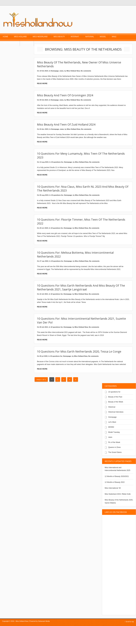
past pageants (10, 43)
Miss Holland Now (73, 71)
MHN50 (111, 427)
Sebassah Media (44, 621)
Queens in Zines (114, 447)
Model (103, 36)
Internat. (75, 36)
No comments (86, 71)
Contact (27, 43)
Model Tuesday (114, 432)
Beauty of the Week (115, 402)
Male (114, 36)
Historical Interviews (115, 412)
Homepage (55, 71)
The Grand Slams (115, 452)
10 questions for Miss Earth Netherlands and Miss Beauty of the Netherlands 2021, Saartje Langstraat (81, 287)
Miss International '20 (113, 488)
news (62, 71)
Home (5, 36)
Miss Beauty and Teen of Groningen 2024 (65, 95)
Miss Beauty (59, 36)
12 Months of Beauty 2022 (115, 482)
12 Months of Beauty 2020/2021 (117, 476)
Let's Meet (112, 422)
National (89, 36)
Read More (42, 84)
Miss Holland (20, 36)
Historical (111, 407)
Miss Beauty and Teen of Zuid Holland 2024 (66, 124)
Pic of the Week (114, 442)
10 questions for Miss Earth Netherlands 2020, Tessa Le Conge (79, 351)
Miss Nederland (40, 36)
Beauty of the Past (115, 397)
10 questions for (57, 162)
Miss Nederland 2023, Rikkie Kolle (118, 494)
